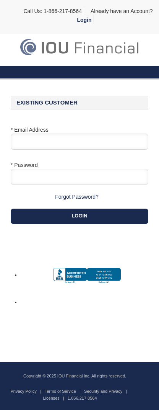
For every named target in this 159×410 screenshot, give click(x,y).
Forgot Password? (77, 197)
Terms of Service (60, 391)
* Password (24, 165)
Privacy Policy (24, 391)
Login (84, 20)
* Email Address (30, 130)
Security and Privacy (103, 391)
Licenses (51, 398)
